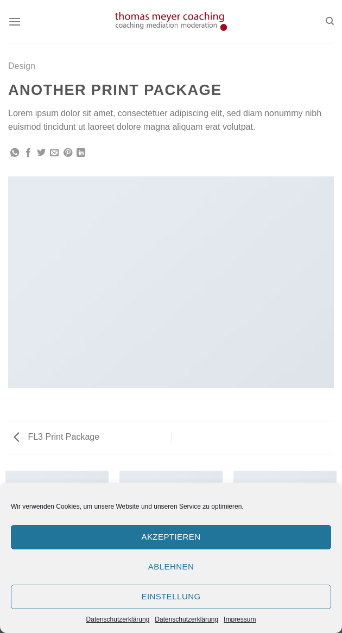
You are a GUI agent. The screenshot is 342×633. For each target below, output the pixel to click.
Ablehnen (171, 566)
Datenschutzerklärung (118, 619)
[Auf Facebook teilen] (28, 153)
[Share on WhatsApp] (14, 153)
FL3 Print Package (56, 436)
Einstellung (170, 596)
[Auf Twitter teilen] (41, 153)
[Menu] (14, 21)
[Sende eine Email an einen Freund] (54, 153)
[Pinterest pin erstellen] (68, 153)
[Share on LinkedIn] (81, 153)
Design (21, 66)
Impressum (240, 619)
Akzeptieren (170, 536)
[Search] (330, 21)
